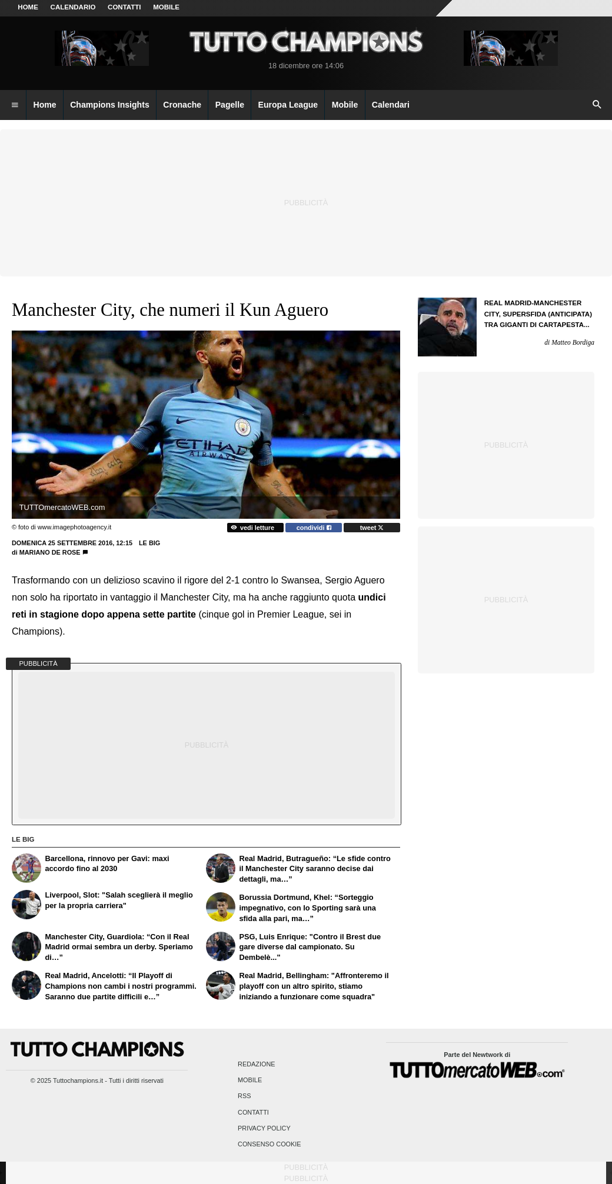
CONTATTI (124, 7)
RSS (244, 1096)
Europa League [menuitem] (288, 104)
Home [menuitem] (45, 104)
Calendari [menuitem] (391, 104)
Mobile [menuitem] (345, 104)
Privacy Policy (264, 1128)
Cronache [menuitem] (182, 104)
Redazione (256, 1064)
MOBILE (166, 7)
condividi (314, 527)
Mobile (250, 1080)
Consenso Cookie (269, 1144)
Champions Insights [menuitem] (109, 104)
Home (28, 7)
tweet (372, 527)
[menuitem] (15, 105)
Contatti (253, 1112)
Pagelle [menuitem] (229, 104)
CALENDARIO (73, 7)
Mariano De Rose (50, 552)
